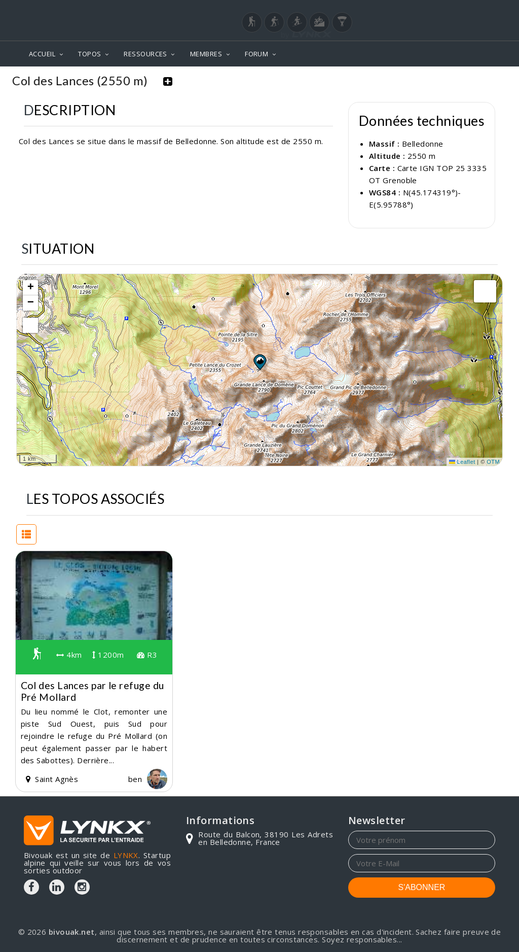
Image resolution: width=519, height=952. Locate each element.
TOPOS (89, 53)
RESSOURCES (145, 53)
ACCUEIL (42, 53)
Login (445, 10)
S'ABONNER (422, 887)
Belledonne (422, 144)
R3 (147, 655)
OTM (493, 462)
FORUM (256, 53)
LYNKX (126, 855)
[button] (259, 362)
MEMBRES (206, 53)
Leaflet (462, 462)
